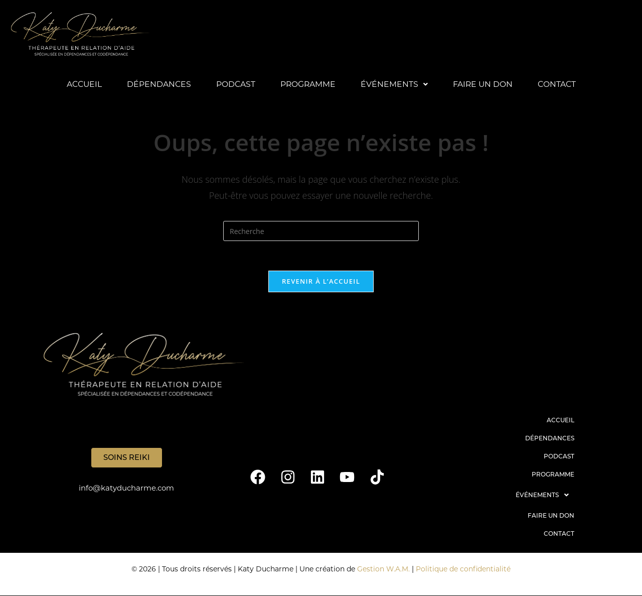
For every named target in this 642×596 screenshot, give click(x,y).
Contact (558, 84)
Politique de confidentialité (463, 569)
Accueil (82, 84)
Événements (394, 84)
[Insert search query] (321, 231)
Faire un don (483, 84)
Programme (308, 84)
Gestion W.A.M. (383, 569)
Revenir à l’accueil (321, 282)
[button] (395, 84)
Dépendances (157, 84)
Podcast (235, 84)
